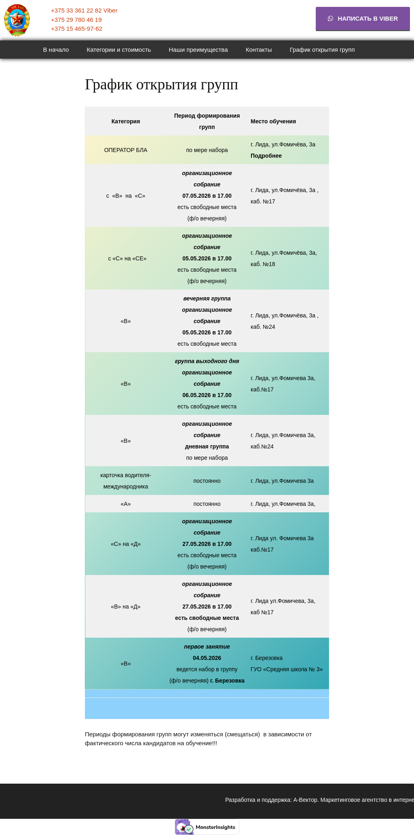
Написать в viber (363, 18)
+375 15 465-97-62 (76, 28)
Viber (111, 10)
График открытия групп (322, 49)
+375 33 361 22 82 (77, 10)
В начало (56, 49)
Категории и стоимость (119, 49)
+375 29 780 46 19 (76, 19)
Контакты (259, 49)
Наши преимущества (198, 49)
